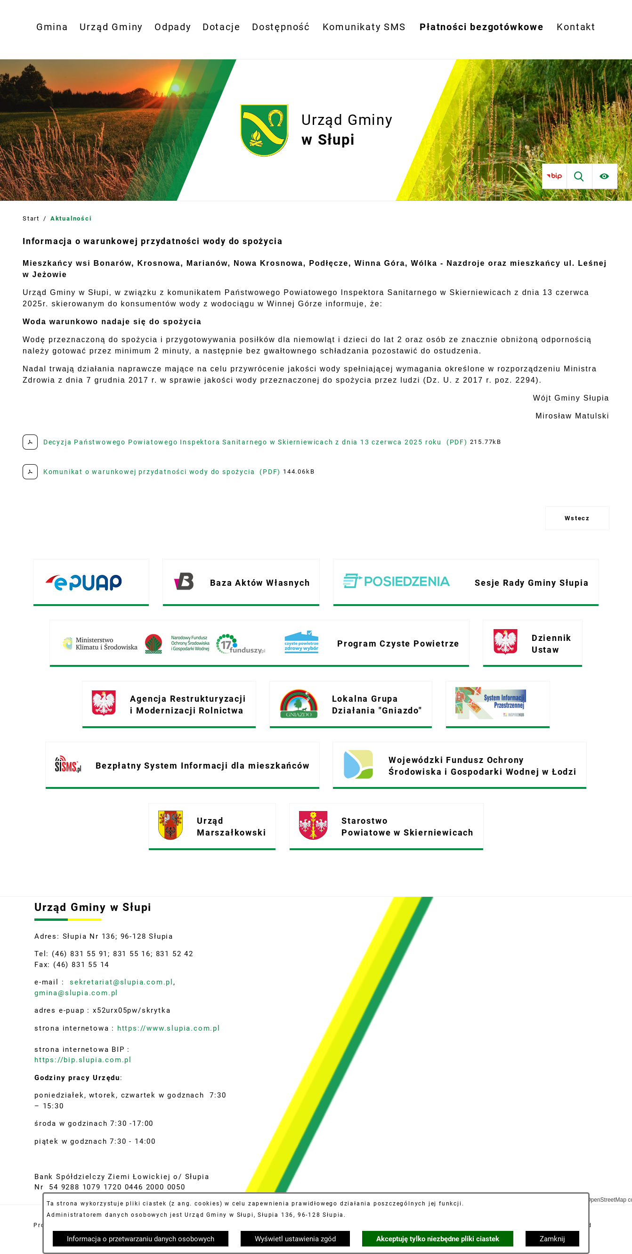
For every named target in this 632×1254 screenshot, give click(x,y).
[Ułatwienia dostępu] (604, 176)
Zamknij (552, 1239)
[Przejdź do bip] (554, 176)
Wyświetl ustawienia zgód (295, 1239)
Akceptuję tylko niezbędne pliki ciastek (437, 1239)
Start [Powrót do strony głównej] (31, 218)
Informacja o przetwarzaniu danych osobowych (140, 1239)
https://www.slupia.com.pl (168, 1028)
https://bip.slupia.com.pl (84, 1060)
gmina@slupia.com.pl (76, 993)
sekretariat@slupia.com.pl (120, 982)
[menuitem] (52, 27)
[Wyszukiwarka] (579, 176)
